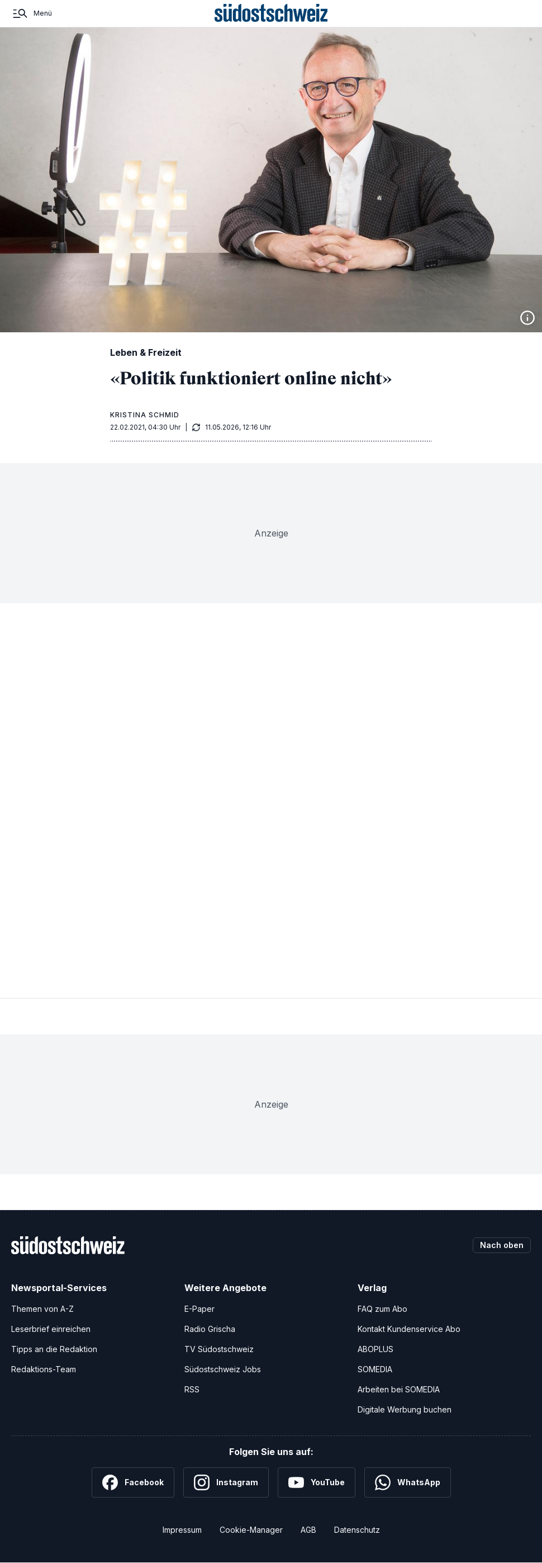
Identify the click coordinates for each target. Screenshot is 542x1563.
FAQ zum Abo (382, 1309)
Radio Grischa (209, 1329)
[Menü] (31, 13)
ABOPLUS (375, 1349)
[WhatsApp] (407, 1482)
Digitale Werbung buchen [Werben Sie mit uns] (404, 1409)
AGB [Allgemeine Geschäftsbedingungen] (308, 1529)
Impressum (182, 1529)
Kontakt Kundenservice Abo (409, 1329)
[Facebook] (133, 1482)
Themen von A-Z (42, 1309)
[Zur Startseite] (271, 13)
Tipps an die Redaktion (54, 1349)
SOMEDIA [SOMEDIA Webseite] (375, 1369)
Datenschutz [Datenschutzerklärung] (357, 1529)
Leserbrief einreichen (51, 1329)
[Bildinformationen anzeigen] (527, 318)
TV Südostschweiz (219, 1349)
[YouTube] (316, 1482)
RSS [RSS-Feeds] (191, 1389)
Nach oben (502, 1245)
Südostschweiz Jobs (222, 1369)
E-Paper (199, 1309)
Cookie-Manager (251, 1529)
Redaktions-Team (43, 1369)
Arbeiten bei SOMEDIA (399, 1389)
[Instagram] (226, 1482)
